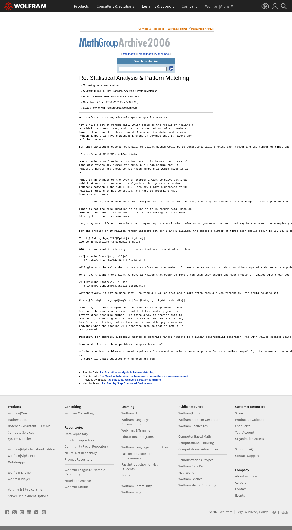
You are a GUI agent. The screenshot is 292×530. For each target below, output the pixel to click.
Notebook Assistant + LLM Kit (29, 426)
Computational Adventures (198, 449)
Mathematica (17, 419)
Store (239, 413)
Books (125, 475)
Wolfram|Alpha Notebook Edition (32, 449)
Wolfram (226, 512)
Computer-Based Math (194, 436)
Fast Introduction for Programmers (136, 456)
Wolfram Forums (177, 29)
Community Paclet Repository (86, 446)
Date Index (128, 53)
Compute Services (21, 432)
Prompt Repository (78, 459)
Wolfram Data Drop (192, 466)
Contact (240, 489)
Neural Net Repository (81, 453)
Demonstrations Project (195, 460)
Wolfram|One (17, 413)
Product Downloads (249, 419)
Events (240, 495)
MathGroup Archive (202, 29)
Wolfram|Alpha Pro (21, 455)
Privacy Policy (258, 512)
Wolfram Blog (131, 492)
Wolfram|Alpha (189, 413)
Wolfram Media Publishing (197, 485)
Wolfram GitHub (76, 487)
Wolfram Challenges (193, 426)
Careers (240, 482)
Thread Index (145, 53)
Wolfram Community (136, 486)
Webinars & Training (135, 430)
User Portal (243, 426)
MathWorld (186, 472)
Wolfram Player (19, 479)
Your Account (244, 432)
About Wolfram (246, 476)
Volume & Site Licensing (25, 489)
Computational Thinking (196, 443)
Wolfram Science (190, 479)
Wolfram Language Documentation (135, 421)
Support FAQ (244, 449)
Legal (240, 512)
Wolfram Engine (19, 472)
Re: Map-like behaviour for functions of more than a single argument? (144, 376)
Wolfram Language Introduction (144, 447)
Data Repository (76, 434)
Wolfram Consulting (79, 413)
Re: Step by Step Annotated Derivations (127, 383)
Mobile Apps (17, 462)
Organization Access (249, 438)
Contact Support (247, 455)
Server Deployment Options (28, 496)
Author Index (162, 53)
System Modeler (19, 438)
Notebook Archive (78, 480)
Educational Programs (137, 436)
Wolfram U (129, 413)
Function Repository (79, 440)
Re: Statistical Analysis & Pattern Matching (127, 372)
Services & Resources (151, 29)
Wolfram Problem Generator (199, 419)
